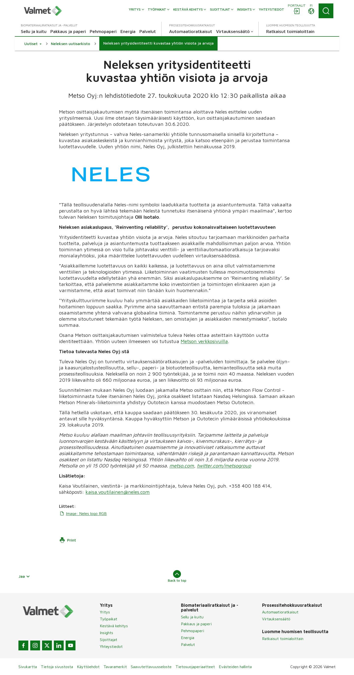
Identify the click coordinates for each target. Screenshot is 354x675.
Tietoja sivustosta (57, 666)
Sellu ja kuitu (192, 617)
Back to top (177, 576)
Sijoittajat (108, 639)
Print (67, 540)
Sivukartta (27, 666)
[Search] (326, 10)
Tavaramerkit (115, 666)
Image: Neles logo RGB (83, 513)
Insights (106, 632)
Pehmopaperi (192, 630)
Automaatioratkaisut (280, 612)
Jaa (24, 576)
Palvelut (188, 644)
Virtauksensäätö (276, 619)
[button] (33, 43)
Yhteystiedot (111, 646)
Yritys (105, 612)
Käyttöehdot (88, 666)
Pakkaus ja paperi (196, 624)
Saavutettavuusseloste (151, 666)
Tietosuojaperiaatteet (195, 666)
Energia (187, 637)
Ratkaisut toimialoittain (282, 638)
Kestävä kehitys (114, 626)
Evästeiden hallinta (235, 666)
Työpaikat (108, 619)
